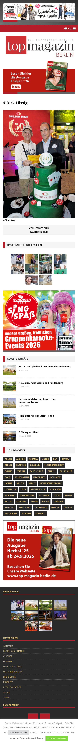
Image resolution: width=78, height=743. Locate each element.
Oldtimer (44, 495)
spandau (58, 501)
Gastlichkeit (36, 471)
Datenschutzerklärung (31, 738)
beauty (65, 459)
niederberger (27, 495)
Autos (45, 459)
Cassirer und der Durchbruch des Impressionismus (37, 401)
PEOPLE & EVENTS (12, 687)
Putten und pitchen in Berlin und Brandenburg (45, 366)
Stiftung (9, 507)
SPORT (6, 692)
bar (55, 459)
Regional (22, 501)
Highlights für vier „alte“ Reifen (36, 415)
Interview (55, 477)
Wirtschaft (11, 513)
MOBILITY (8, 682)
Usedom (68, 507)
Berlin (8, 465)
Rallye (8, 501)
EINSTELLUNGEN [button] (18, 732)
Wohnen (26, 513)
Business (21, 465)
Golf (7, 477)
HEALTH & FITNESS (12, 666)
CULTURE (7, 656)
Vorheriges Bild (39, 228)
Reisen (34, 501)
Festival (21, 471)
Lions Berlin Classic (51, 483)
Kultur (21, 483)
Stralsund (24, 507)
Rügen (45, 501)
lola (23, 489)
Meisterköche (37, 489)
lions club (10, 489)
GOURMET (8, 661)
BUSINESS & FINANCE (13, 650)
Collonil (35, 465)
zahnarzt (40, 513)
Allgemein (8, 645)
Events (8, 471)
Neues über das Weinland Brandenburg (41, 382)
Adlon (8, 459)
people (68, 495)
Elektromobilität (53, 465)
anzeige (20, 459)
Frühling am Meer (29, 432)
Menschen (55, 489)
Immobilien (39, 477)
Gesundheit (66, 471)
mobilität (10, 495)
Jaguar (8, 483)
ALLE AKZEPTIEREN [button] (56, 738)
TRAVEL (7, 697)
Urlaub (55, 507)
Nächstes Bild (39, 231)
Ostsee (57, 495)
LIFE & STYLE (9, 676)
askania (33, 459)
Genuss (51, 471)
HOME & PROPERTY (12, 671)
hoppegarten (21, 477)
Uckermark (41, 507)
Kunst (32, 483)
